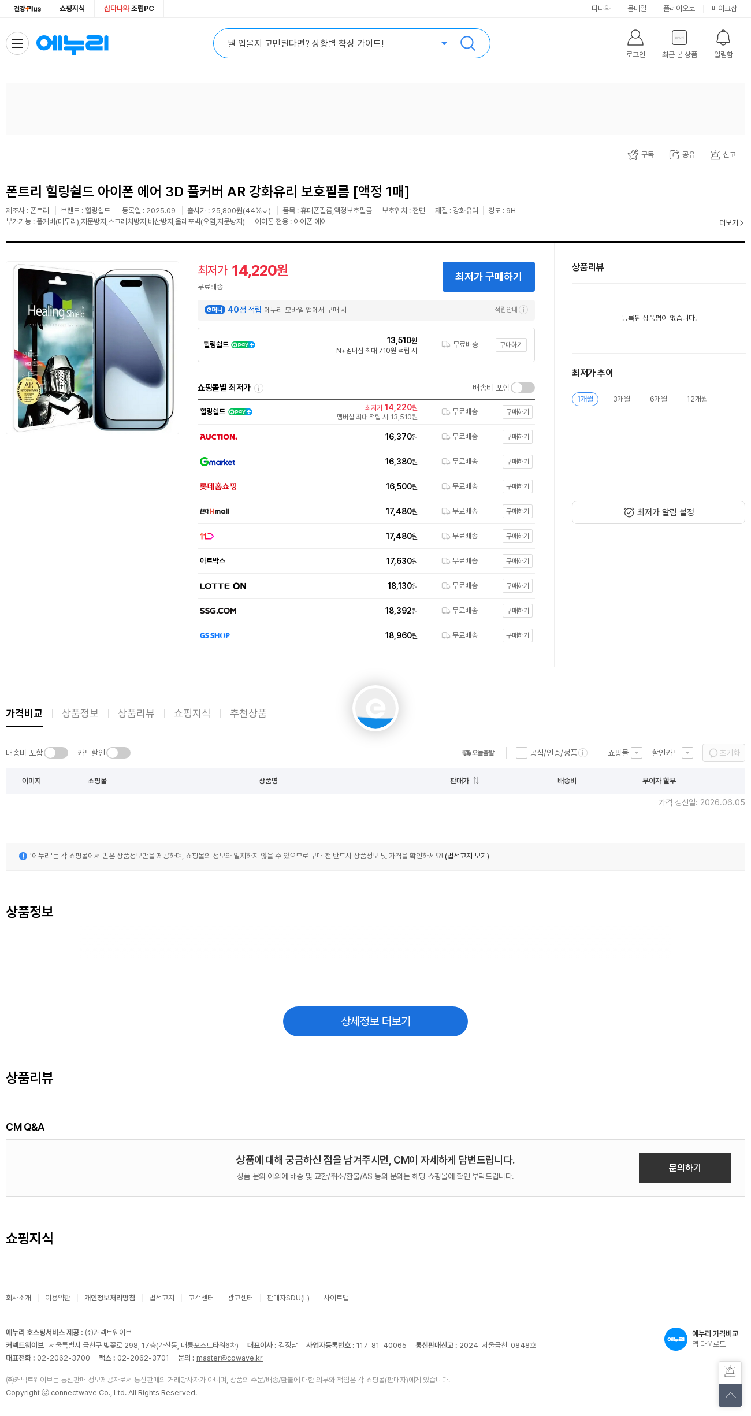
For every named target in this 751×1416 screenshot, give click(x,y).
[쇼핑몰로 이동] (363, 412)
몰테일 (636, 8)
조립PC (129, 8)
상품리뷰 (136, 713)
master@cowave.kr (229, 1358)
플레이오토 (679, 8)
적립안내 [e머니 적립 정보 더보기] (511, 309)
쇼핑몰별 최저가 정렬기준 (259, 388)
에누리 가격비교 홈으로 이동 (72, 43)
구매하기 (511, 345)
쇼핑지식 (72, 8)
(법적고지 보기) (467, 856)
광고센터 (240, 1298)
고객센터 (201, 1298)
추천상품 (248, 713)
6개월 (658, 399)
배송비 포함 (491, 387)
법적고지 (161, 1298)
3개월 (621, 399)
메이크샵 (724, 8)
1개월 (585, 399)
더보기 (728, 222)
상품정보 (80, 713)
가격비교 (24, 713)
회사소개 (18, 1298)
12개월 (697, 399)
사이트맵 (336, 1298)
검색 (468, 43)
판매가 (459, 780)
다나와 (601, 8)
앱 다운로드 (704, 1339)
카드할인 (91, 752)
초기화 (729, 752)
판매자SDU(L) (288, 1298)
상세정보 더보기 (376, 1021)
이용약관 (57, 1298)
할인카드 (665, 752)
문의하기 (685, 1167)
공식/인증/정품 (553, 752)
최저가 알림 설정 (665, 512)
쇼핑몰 (618, 752)
